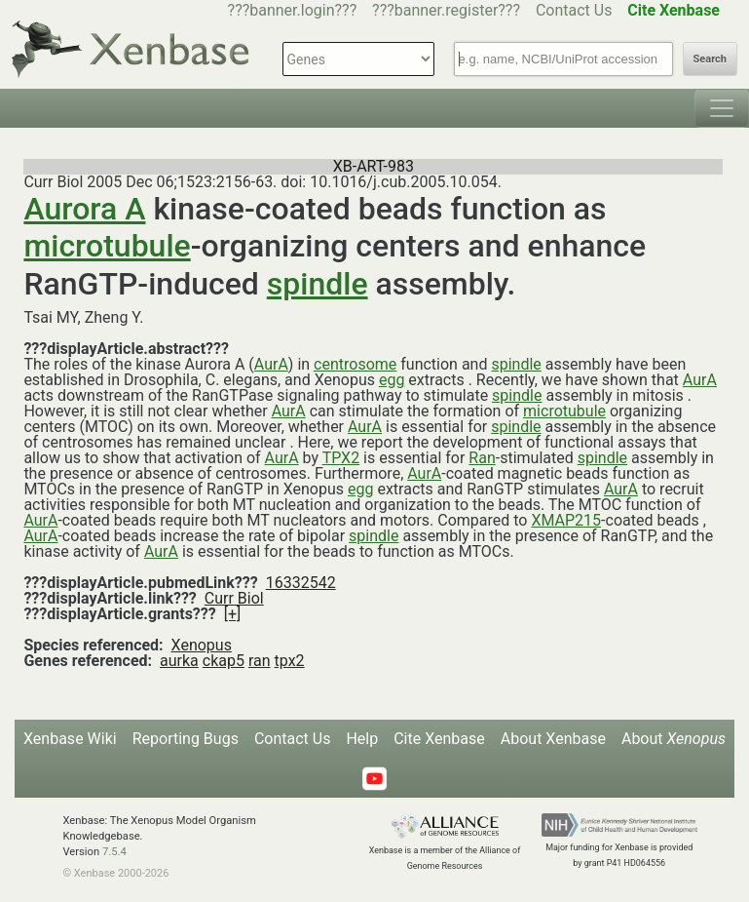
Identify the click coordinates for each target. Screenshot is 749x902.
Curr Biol (234, 598)
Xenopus (201, 645)
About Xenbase (553, 738)
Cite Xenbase (439, 738)
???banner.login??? (292, 10)
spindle (317, 283)
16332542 (301, 582)
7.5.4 (114, 851)
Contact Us (574, 10)
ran (259, 660)
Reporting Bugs (185, 738)
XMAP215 (566, 520)
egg (391, 380)
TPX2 (340, 458)
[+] (233, 614)
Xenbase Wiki (70, 738)
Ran (481, 458)
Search (710, 59)
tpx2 (290, 660)
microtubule (106, 245)
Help (362, 738)
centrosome (355, 364)
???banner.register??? (446, 10)
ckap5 (223, 660)
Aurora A (84, 208)
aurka (179, 660)
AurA (271, 364)
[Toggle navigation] (721, 108)
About (673, 738)
